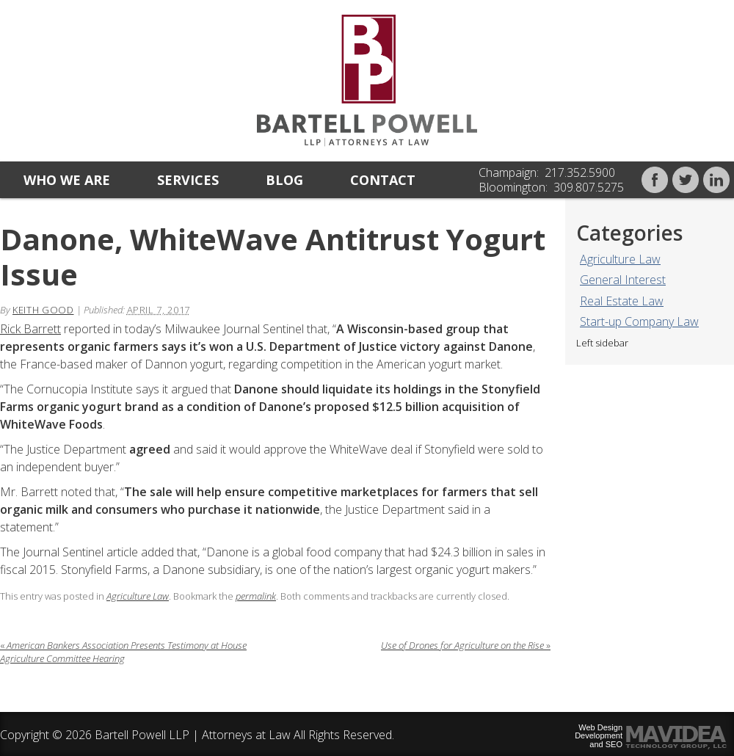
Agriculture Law (620, 259)
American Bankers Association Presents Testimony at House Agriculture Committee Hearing (123, 652)
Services (188, 180)
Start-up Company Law (639, 321)
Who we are (66, 180)
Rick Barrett (30, 329)
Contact (382, 180)
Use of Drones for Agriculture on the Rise (465, 645)
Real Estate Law (622, 301)
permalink (256, 596)
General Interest (623, 280)
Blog (284, 180)
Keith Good (43, 309)
